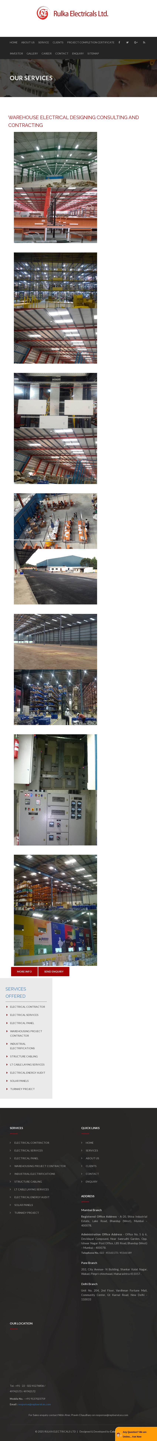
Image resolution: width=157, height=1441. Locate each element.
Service (43, 42)
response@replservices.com (34, 1404)
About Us (28, 42)
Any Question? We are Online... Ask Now (134, 1434)
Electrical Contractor (27, 1006)
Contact (61, 53)
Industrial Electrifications (22, 1046)
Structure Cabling (24, 1056)
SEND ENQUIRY (53, 971)
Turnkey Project (22, 1089)
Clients (58, 42)
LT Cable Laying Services (27, 1064)
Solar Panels (19, 1080)
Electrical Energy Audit (27, 1072)
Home (14, 42)
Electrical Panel (22, 1023)
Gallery (32, 53)
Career (47, 53)
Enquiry (78, 53)
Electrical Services (24, 1014)
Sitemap (93, 53)
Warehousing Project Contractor (26, 1033)
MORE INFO (24, 971)
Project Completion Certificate (90, 42)
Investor (16, 53)
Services (92, 1150)
